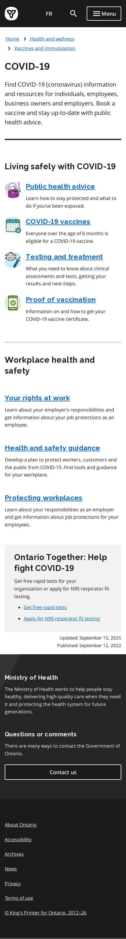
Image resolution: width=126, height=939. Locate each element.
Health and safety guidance (52, 448)
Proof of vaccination (61, 299)
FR (49, 13)
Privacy (13, 883)
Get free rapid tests (45, 607)
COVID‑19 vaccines (58, 221)
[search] (73, 13)
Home (12, 38)
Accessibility (18, 839)
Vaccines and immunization (44, 48)
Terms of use (19, 898)
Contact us (63, 772)
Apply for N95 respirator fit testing (62, 618)
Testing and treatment (64, 257)
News (11, 868)
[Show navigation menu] (104, 13)
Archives (14, 854)
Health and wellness (52, 38)
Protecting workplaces (44, 498)
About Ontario (21, 824)
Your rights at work (37, 398)
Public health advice (60, 186)
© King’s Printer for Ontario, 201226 (45, 912)
